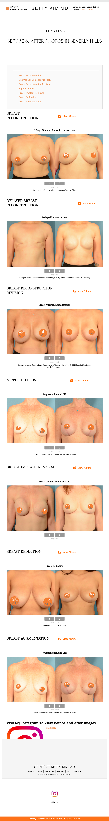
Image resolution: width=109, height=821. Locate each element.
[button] (67, 116)
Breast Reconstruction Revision (35, 84)
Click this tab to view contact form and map (54, 774)
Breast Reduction (27, 97)
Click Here (50, 728)
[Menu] (7, 8)
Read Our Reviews (18, 9)
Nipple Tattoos (26, 88)
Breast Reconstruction (30, 75)
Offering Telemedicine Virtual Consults (45, 818)
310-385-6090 (87, 10)
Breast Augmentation (30, 101)
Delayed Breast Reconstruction (35, 80)
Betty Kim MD (49, 8)
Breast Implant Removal (31, 93)
